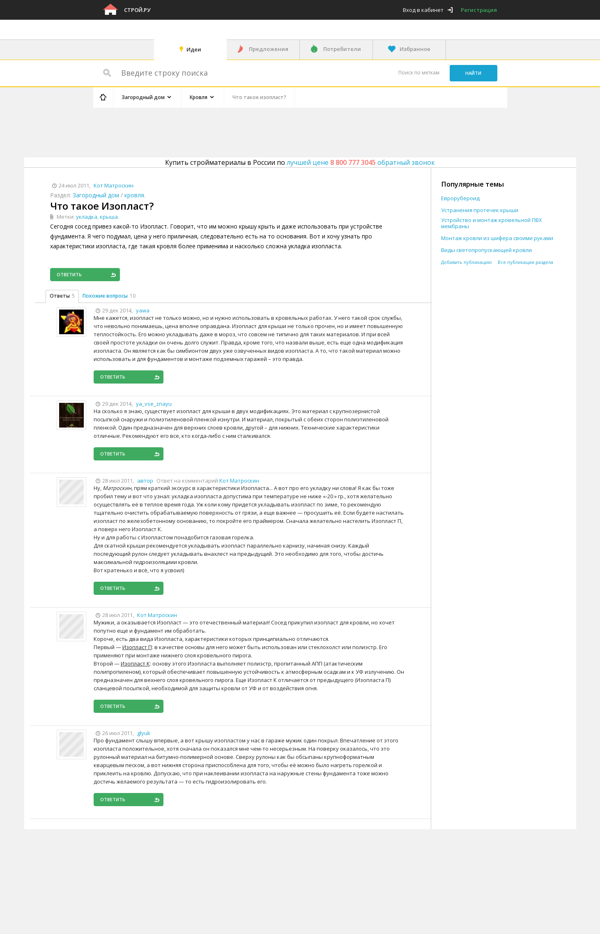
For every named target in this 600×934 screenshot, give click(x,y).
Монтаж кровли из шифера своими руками (497, 238)
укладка (86, 216)
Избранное (415, 49)
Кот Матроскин (239, 480)
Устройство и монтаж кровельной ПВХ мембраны (491, 223)
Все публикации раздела (525, 262)
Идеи (193, 49)
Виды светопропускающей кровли (486, 250)
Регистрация (479, 10)
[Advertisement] (248, 131)
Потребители (342, 49)
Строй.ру (137, 10)
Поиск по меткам (418, 72)
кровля (134, 195)
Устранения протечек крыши (479, 210)
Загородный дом (96, 195)
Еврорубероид (460, 198)
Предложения (268, 49)
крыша (109, 216)
